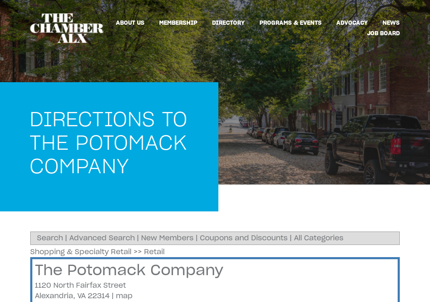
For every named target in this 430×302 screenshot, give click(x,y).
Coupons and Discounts (244, 237)
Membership (178, 22)
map (124, 295)
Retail (154, 251)
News (391, 22)
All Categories (318, 237)
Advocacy (352, 22)
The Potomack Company (129, 269)
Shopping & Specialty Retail (80, 251)
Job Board (383, 33)
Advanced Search (102, 237)
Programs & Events (291, 22)
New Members (167, 237)
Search (50, 237)
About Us (130, 22)
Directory (228, 22)
